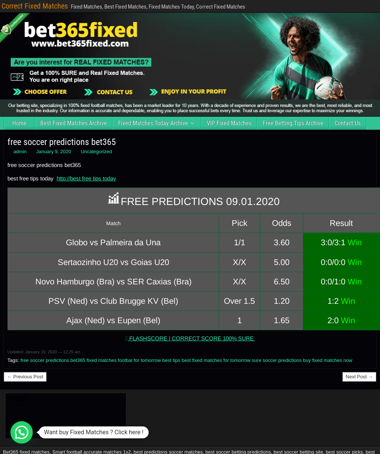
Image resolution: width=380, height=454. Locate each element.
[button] (21, 432)
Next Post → (359, 376)
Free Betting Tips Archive (293, 123)
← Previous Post (25, 376)
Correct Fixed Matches (34, 5)
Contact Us (348, 123)
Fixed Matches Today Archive (153, 123)
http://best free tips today (86, 178)
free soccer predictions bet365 (61, 142)
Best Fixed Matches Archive (73, 123)
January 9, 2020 (53, 151)
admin (19, 151)
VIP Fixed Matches (229, 123)
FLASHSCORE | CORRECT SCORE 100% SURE (191, 338)
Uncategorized (96, 151)
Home (19, 123)
